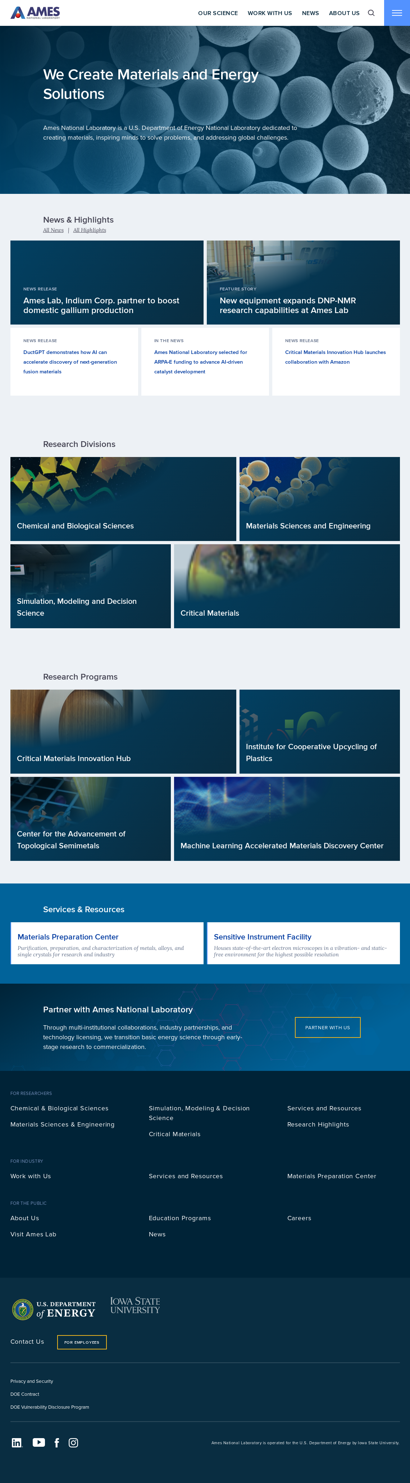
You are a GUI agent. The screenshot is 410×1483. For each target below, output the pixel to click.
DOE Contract (24, 1393)
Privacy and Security (31, 1380)
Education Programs (180, 1217)
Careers (299, 1217)
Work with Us (30, 1175)
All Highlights (89, 230)
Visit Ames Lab (33, 1234)
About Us (344, 13)
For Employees (82, 1342)
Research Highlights (318, 1124)
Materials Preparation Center (332, 1175)
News (310, 13)
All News (53, 230)
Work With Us (270, 13)
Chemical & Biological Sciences (59, 1108)
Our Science (218, 13)
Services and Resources (324, 1108)
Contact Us (27, 1341)
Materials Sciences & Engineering (62, 1124)
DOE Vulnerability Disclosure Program (49, 1406)
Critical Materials (175, 1133)
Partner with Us (327, 1027)
